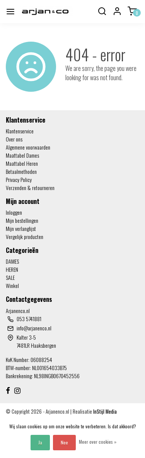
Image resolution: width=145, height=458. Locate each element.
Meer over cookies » (97, 441)
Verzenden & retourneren (30, 188)
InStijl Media (104, 411)
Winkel (12, 285)
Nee (64, 442)
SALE (10, 277)
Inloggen (14, 212)
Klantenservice (20, 131)
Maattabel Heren (22, 163)
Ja (40, 442)
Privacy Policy (19, 179)
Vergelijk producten (24, 236)
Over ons (14, 139)
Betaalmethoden (21, 171)
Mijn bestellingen (22, 220)
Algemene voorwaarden (28, 147)
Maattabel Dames (22, 155)
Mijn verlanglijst (21, 228)
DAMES (12, 261)
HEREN (12, 269)
